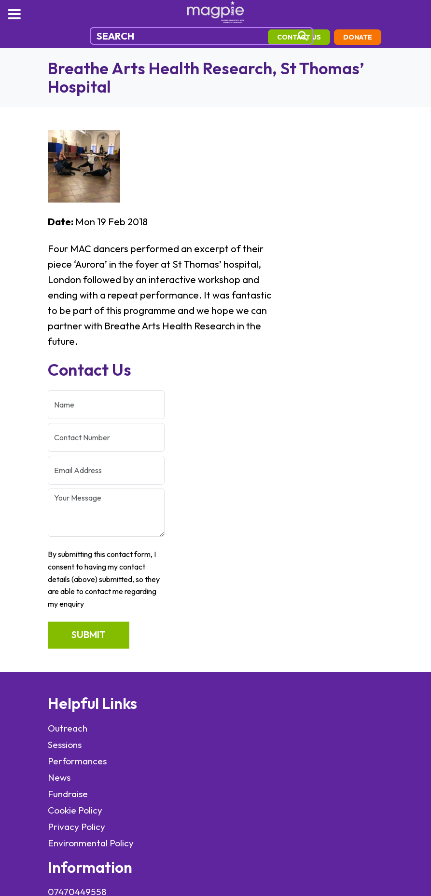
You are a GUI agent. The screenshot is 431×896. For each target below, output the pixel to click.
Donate (73, 54)
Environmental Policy (92, 641)
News (59, 575)
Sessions (65, 542)
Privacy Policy (76, 624)
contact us (313, 37)
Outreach (67, 526)
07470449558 (247, 526)
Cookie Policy (75, 608)
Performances (77, 559)
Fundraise (68, 591)
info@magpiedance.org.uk (272, 542)
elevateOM (241, 796)
